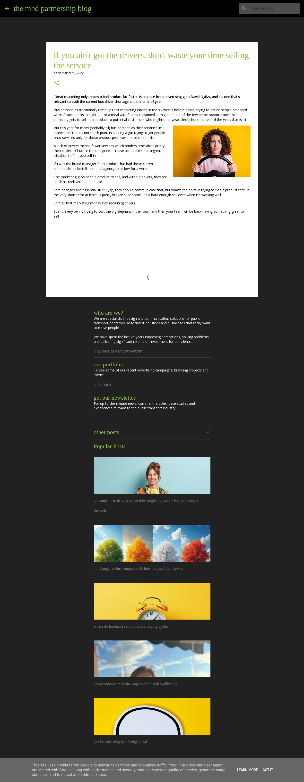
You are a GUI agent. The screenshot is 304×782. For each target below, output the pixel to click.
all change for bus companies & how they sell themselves (138, 568)
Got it (268, 770)
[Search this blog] (274, 8)
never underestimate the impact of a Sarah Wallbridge (135, 684)
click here (102, 384)
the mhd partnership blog (53, 8)
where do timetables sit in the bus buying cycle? (131, 626)
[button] (57, 83)
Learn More (247, 770)
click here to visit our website (118, 351)
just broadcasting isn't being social (120, 742)
